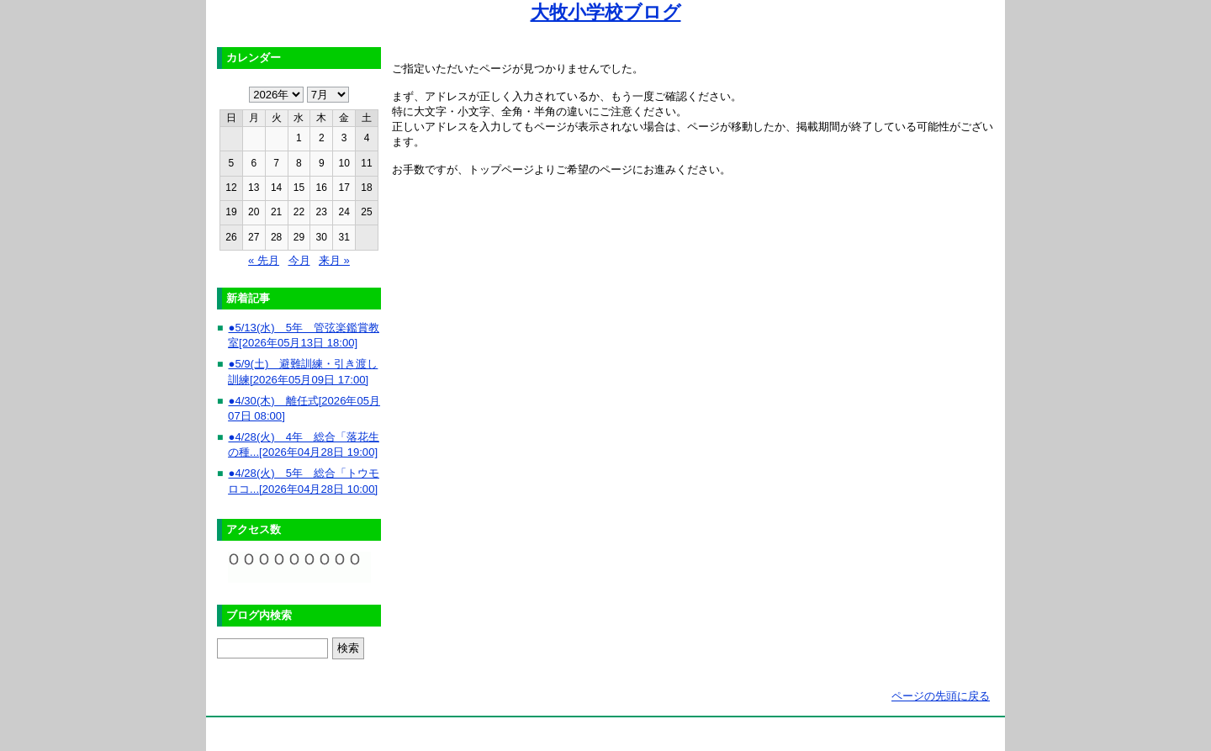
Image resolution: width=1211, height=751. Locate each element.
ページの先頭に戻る (940, 696)
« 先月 (263, 260)
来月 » (334, 260)
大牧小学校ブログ (606, 12)
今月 (299, 260)
